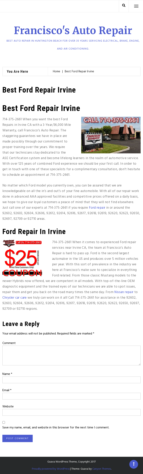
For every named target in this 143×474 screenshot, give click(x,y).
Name (7, 374)
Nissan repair (123, 292)
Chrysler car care (14, 297)
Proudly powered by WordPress (51, 469)
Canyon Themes (101, 469)
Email (6, 390)
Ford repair (97, 207)
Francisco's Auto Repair (73, 30)
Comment (9, 343)
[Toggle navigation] (136, 6)
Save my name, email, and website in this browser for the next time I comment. (55, 427)
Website (8, 406)
